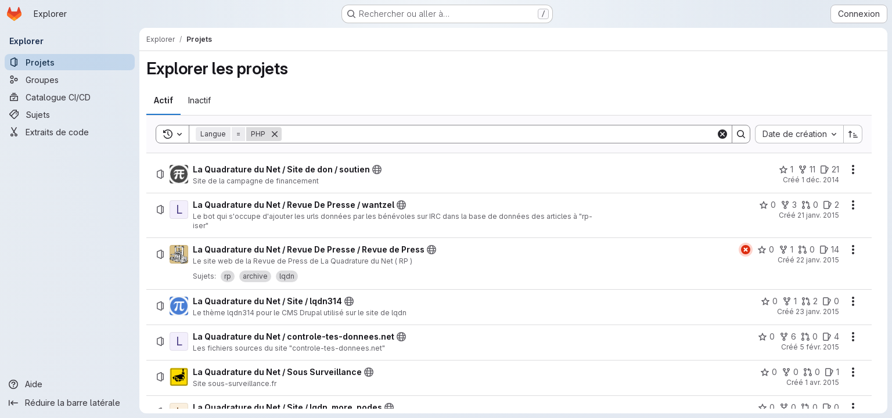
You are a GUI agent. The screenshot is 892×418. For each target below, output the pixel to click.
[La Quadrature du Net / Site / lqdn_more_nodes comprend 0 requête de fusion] (809, 407)
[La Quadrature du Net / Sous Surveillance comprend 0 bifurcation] (790, 372)
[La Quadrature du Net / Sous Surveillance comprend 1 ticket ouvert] (832, 372)
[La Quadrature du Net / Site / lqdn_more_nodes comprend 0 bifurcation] (787, 407)
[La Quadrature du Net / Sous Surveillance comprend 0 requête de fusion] (811, 372)
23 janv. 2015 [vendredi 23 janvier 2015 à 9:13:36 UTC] (817, 311)
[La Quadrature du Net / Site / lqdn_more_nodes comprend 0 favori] (766, 407)
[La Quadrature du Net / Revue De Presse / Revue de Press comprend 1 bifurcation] (786, 249)
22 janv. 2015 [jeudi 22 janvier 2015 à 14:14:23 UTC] (817, 259)
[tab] (163, 100)
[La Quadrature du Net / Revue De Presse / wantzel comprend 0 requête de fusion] (809, 205)
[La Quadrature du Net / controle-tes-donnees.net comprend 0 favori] (766, 336)
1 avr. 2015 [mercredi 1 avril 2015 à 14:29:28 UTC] (822, 382)
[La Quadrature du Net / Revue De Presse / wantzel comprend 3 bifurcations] (788, 205)
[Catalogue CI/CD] (70, 97)
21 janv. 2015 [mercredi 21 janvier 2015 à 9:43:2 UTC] (818, 215)
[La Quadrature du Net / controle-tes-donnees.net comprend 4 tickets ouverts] (830, 336)
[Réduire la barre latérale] (70, 403)
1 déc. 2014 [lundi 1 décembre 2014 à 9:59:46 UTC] (820, 179)
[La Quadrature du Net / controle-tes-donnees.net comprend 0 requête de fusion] (809, 336)
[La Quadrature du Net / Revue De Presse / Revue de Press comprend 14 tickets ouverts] (829, 249)
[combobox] (799, 134)
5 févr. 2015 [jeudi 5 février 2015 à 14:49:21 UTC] (819, 347)
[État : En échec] (746, 250)
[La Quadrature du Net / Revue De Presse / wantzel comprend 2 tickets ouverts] (831, 205)
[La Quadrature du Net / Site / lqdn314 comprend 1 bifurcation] (789, 301)
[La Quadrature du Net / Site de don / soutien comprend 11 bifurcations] (806, 169)
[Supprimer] (275, 134)
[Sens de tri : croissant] (853, 134)
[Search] (499, 134)
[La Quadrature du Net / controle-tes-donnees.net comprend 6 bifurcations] (787, 336)
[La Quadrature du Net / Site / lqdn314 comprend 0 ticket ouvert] (830, 301)
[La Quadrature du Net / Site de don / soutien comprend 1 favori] (786, 169)
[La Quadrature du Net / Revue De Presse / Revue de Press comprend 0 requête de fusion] (806, 249)
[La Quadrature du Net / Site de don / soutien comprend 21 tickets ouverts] (829, 169)
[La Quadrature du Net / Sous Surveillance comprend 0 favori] (768, 372)
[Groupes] (70, 79)
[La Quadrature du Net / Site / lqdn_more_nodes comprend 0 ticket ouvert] (830, 407)
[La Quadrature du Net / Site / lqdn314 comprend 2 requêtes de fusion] (809, 301)
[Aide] (70, 384)
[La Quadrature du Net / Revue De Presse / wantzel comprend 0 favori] (767, 205)
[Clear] (722, 134)
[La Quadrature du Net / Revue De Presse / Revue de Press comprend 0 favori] (765, 249)
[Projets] (70, 62)
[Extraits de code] (70, 132)
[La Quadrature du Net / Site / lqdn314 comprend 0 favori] (769, 301)
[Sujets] (70, 114)
